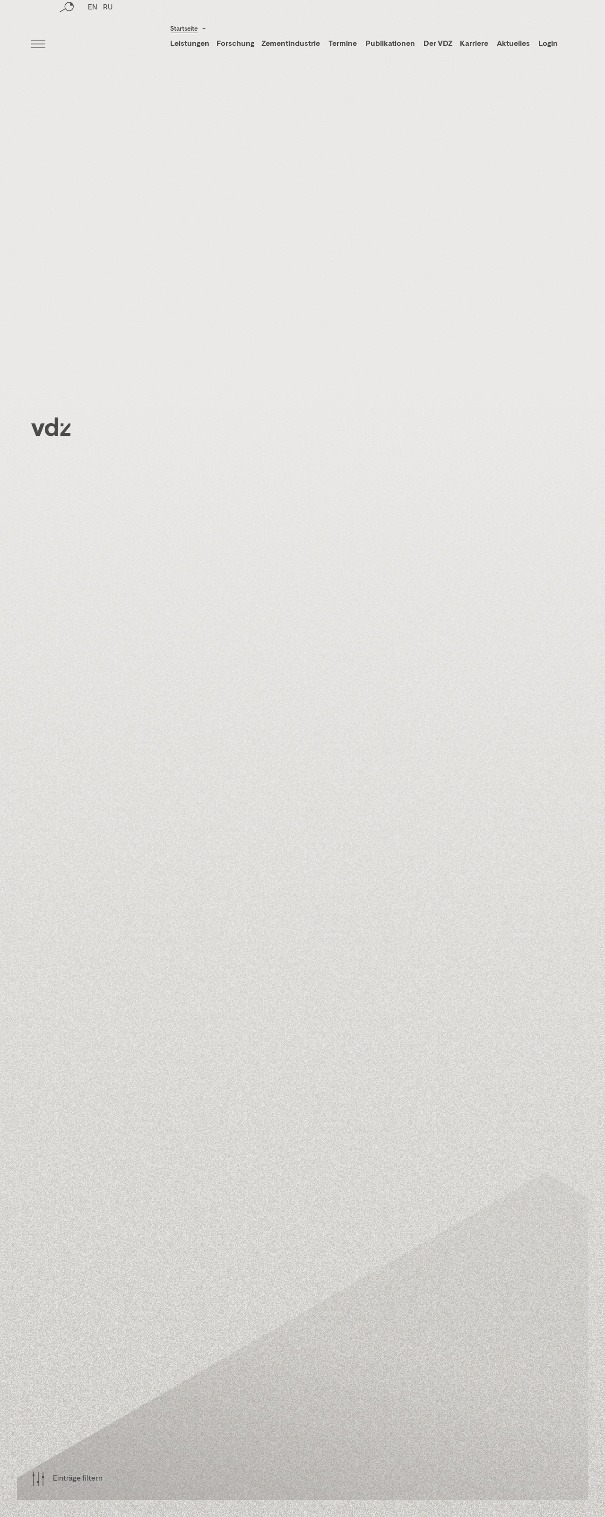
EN (92, 45)
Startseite (184, 29)
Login (548, 44)
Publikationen (390, 44)
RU (107, 45)
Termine (342, 44)
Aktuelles (513, 44)
